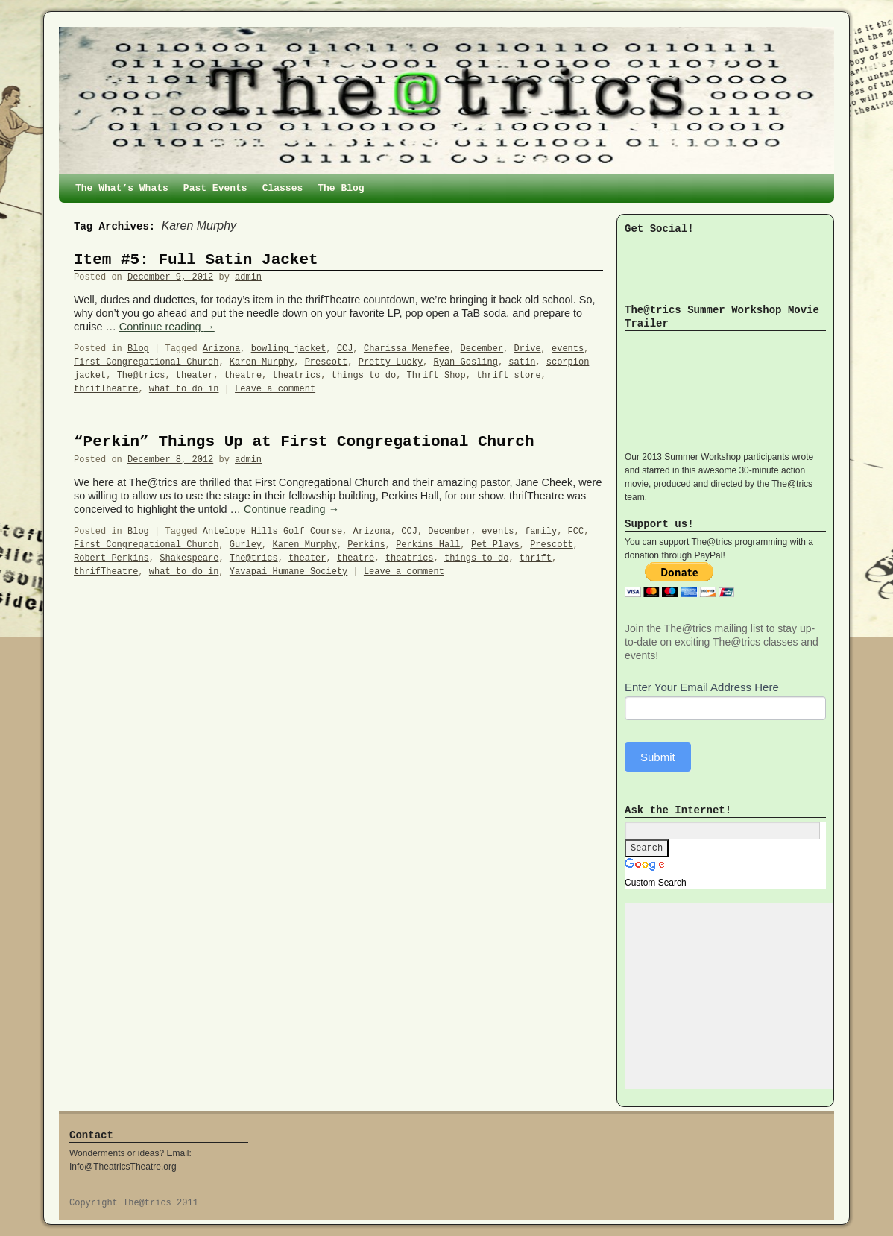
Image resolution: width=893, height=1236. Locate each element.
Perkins (366, 545)
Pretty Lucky (391, 362)
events (568, 349)
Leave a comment (275, 389)
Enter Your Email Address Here (702, 687)
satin (521, 362)
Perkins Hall (428, 545)
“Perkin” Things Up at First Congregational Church (304, 441)
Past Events (215, 188)
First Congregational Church (146, 362)
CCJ (345, 349)
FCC (576, 531)
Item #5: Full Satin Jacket (196, 259)
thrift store (508, 376)
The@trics (141, 376)
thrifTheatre (106, 389)
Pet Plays (495, 545)
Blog (138, 349)
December (482, 349)
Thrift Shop (436, 376)
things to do (364, 376)
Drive (527, 349)
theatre (243, 376)
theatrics (297, 376)
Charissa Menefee (406, 349)
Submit (657, 757)
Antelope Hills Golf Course (272, 531)
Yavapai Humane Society (288, 572)
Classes (282, 188)
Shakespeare (189, 558)
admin (248, 277)
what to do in (184, 389)
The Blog (341, 188)
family (541, 531)
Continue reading (167, 326)
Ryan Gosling (466, 362)
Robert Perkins (111, 558)
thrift (536, 558)
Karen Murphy (262, 362)
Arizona (221, 349)
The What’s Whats (121, 188)
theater (194, 376)
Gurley (246, 545)
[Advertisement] (736, 996)
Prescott (326, 362)
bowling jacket (288, 349)
